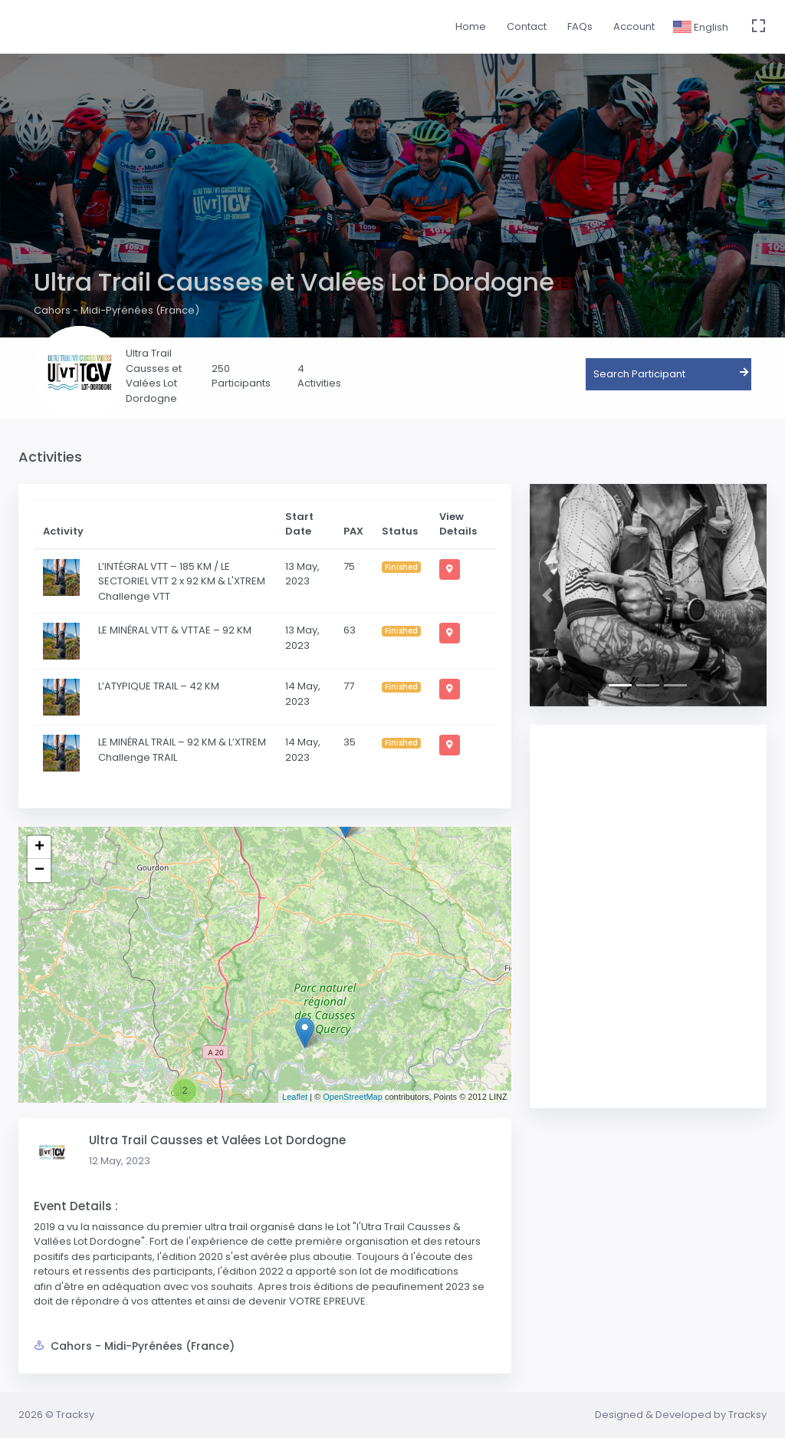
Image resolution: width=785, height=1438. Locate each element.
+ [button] (39, 847)
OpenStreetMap (353, 1096)
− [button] (39, 870)
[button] (547, 595)
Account (634, 26)
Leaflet (294, 1096)
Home (470, 26)
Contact (527, 26)
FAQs (580, 26)
